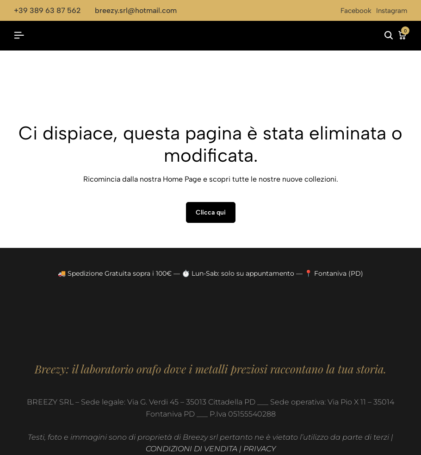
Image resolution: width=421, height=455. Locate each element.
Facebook (356, 10)
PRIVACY (259, 448)
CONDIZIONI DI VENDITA (191, 448)
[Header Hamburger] (19, 35)
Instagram (391, 10)
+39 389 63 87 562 (47, 10)
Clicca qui (211, 212)
